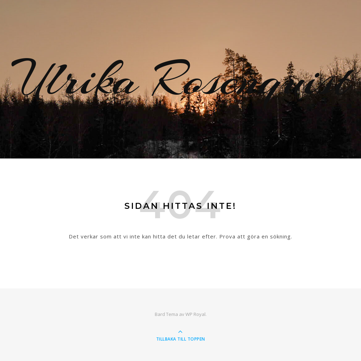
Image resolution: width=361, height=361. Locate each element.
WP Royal (195, 314)
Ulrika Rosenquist (180, 79)
